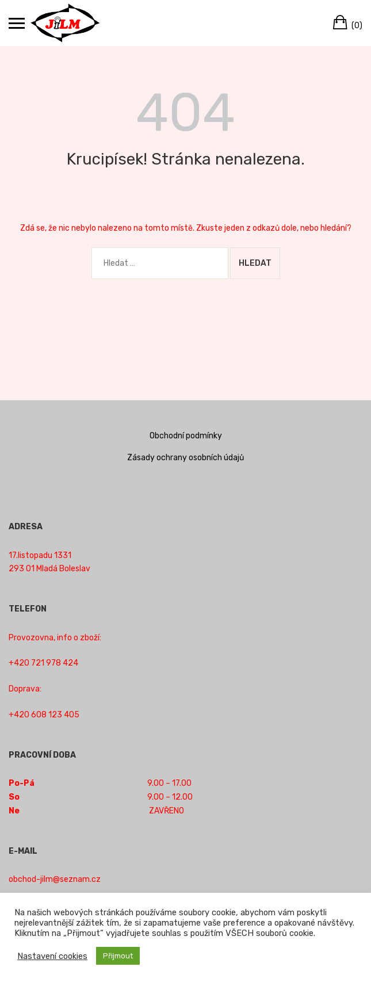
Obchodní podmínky (186, 436)
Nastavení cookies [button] (52, 956)
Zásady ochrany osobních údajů (185, 458)
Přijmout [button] (118, 956)
